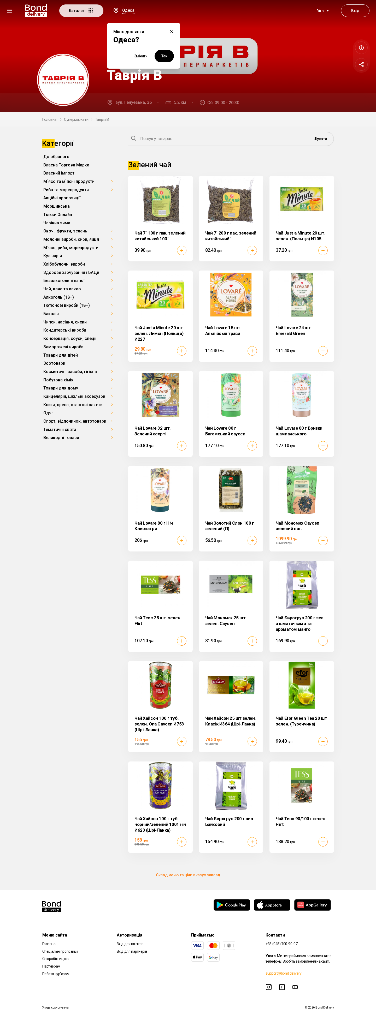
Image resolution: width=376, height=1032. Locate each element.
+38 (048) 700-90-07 (281, 944)
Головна (49, 119)
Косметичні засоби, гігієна (70, 371)
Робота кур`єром (55, 974)
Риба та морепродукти (66, 189)
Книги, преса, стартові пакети (73, 404)
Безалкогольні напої (64, 280)
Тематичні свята (59, 429)
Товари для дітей (60, 355)
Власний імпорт (58, 173)
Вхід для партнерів (132, 951)
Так (164, 56)
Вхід (355, 10)
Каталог (81, 10)
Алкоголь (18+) (58, 297)
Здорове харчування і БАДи (71, 272)
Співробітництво (55, 959)
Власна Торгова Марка (66, 165)
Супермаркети (76, 119)
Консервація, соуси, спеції (69, 338)
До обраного (56, 156)
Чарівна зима (56, 222)
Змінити (141, 56)
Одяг (48, 412)
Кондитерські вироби (64, 330)
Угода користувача (55, 1007)
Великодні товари (61, 437)
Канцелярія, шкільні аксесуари (74, 396)
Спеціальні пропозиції (60, 951)
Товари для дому (60, 388)
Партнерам (51, 966)
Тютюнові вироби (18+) (66, 305)
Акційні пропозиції (61, 197)
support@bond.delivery (283, 973)
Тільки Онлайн (57, 214)
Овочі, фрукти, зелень (65, 231)
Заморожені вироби (63, 346)
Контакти (275, 935)
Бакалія (51, 313)
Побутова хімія (58, 379)
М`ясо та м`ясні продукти (69, 181)
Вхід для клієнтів (130, 944)
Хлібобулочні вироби (64, 264)
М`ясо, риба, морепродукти (70, 247)
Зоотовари (54, 363)
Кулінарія (52, 255)
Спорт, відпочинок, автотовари (74, 421)
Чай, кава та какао (62, 288)
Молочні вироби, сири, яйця (71, 239)
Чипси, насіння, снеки (65, 322)
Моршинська (56, 206)
